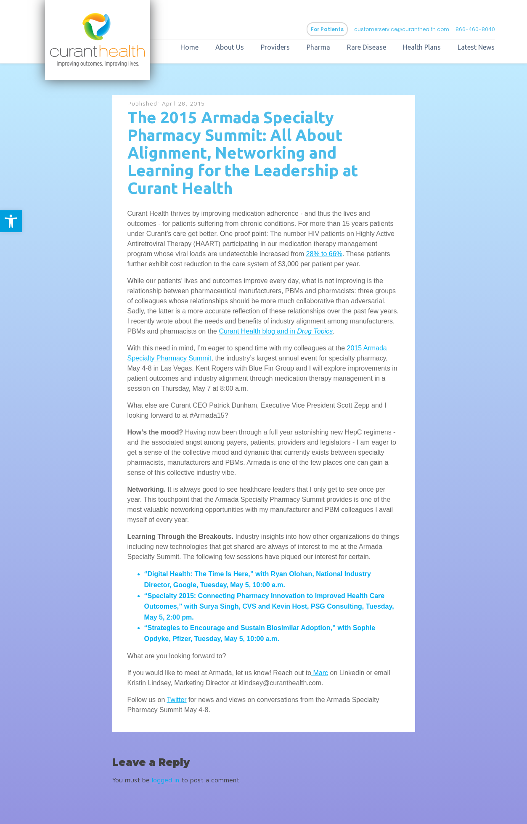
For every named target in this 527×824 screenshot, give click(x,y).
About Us (229, 47)
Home (189, 47)
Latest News (476, 47)
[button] (11, 221)
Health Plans (422, 47)
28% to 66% (324, 253)
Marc (319, 672)
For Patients (327, 29)
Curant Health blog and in (258, 331)
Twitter (176, 699)
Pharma (318, 47)
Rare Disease (366, 47)
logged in (165, 780)
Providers (275, 47)
